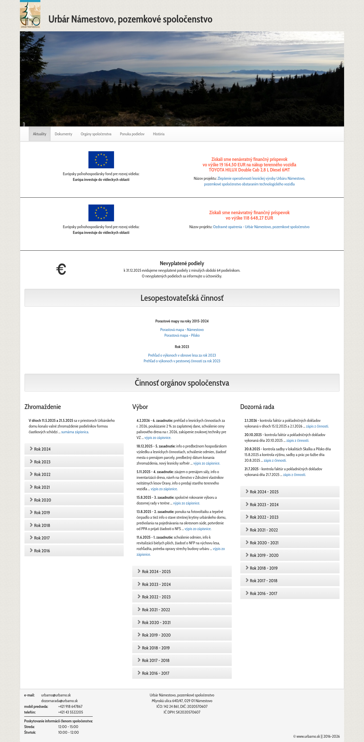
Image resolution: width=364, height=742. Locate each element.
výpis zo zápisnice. (157, 437)
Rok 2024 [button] (42, 449)
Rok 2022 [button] (41, 474)
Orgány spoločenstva (96, 133)
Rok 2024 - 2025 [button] (156, 571)
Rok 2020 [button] (42, 500)
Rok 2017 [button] (41, 538)
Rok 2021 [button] (41, 487)
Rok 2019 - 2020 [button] (156, 635)
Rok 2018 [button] (41, 525)
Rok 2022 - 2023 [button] (156, 597)
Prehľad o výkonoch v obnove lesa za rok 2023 (182, 355)
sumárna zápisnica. (75, 431)
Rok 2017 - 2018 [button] (155, 660)
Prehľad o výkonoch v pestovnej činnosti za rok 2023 (182, 360)
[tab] (74, 449)
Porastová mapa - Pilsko (182, 335)
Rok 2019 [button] (41, 512)
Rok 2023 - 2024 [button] (156, 584)
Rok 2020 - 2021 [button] (156, 622)
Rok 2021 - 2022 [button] (155, 609)
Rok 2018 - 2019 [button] (155, 648)
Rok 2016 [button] (41, 550)
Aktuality (42, 133)
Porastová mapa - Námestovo (182, 329)
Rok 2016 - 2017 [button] (155, 673)
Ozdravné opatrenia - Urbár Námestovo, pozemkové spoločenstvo (261, 226)
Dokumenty (63, 133)
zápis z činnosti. (317, 426)
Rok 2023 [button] (41, 462)
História (159, 133)
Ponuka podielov (132, 133)
